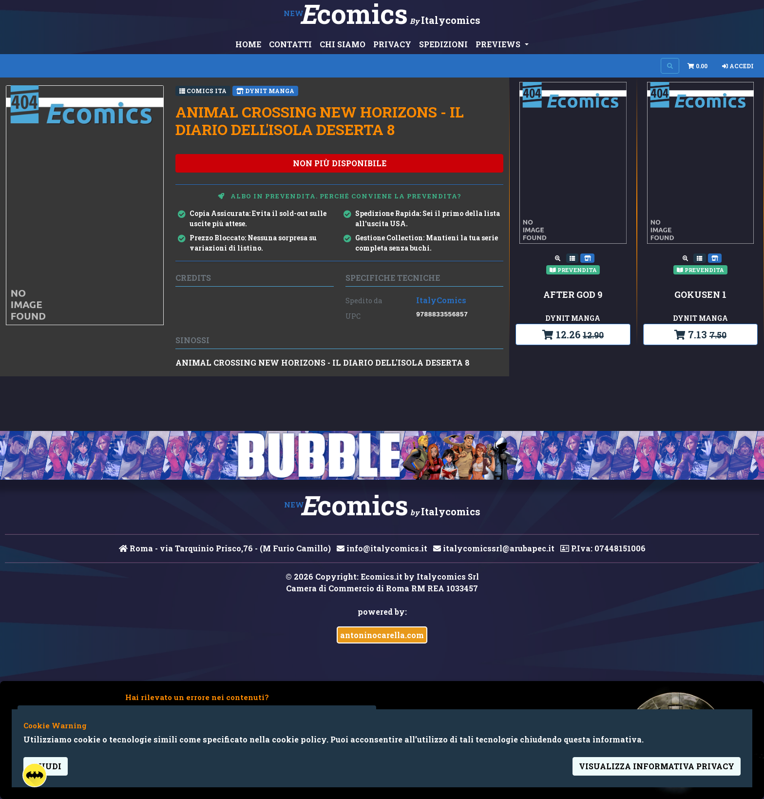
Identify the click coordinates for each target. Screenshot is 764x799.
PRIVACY (392, 44)
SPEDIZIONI (443, 44)
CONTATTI (290, 44)
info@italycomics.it (382, 548)
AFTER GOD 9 (572, 295)
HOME (248, 44)
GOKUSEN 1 (700, 295)
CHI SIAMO (342, 44)
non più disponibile (339, 163)
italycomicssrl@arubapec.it (493, 548)
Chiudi (45, 766)
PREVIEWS (499, 44)
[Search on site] (670, 66)
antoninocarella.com (382, 635)
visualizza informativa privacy (656, 766)
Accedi (738, 66)
